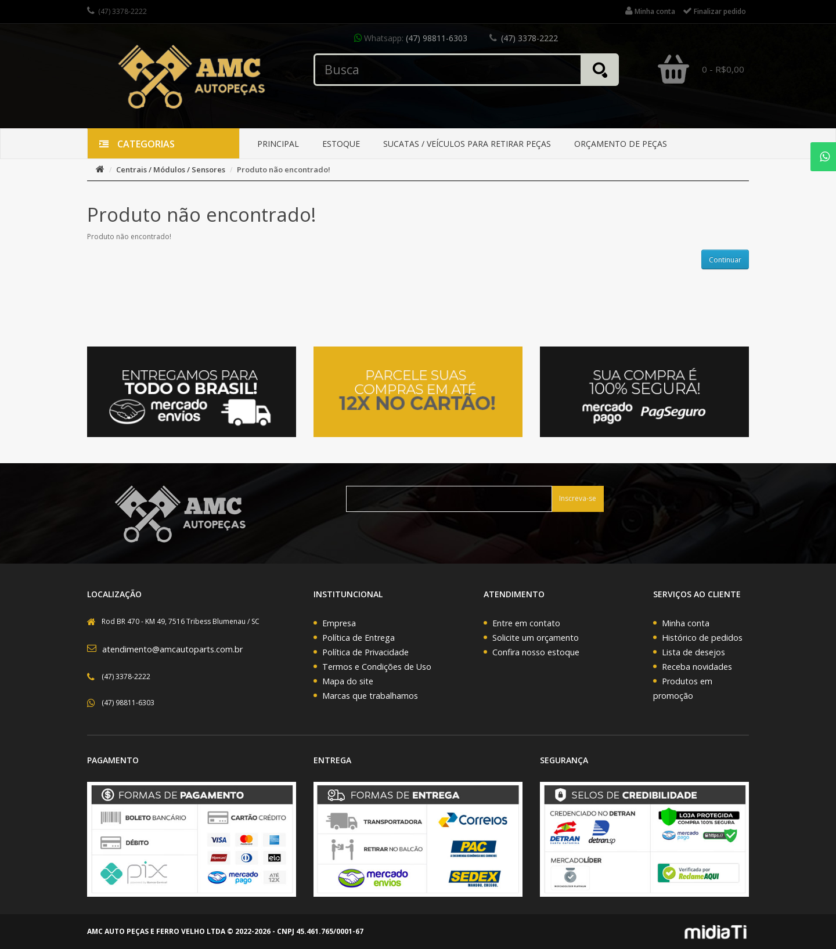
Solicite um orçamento (535, 637)
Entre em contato (526, 623)
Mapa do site (347, 681)
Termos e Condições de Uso (376, 666)
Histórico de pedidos (702, 637)
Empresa (339, 623)
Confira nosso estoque (535, 652)
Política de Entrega (358, 637)
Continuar (725, 260)
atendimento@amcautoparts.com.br (172, 649)
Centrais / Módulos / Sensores (170, 169)
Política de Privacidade (365, 652)
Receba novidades (697, 666)
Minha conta (685, 623)
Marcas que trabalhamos (370, 695)
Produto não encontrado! (283, 169)
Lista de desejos (693, 652)
